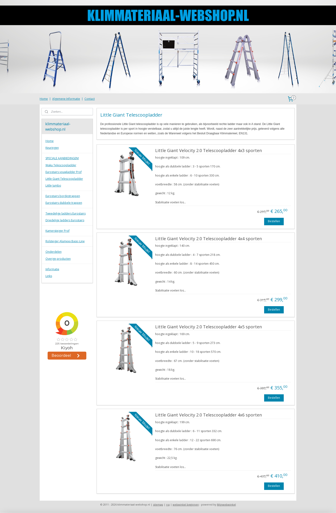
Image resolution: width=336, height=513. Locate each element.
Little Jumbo (53, 185)
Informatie (52, 269)
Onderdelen (54, 252)
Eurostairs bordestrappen (63, 196)
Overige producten (58, 259)
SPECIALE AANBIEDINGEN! (62, 158)
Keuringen (52, 148)
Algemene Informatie (66, 99)
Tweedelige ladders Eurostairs (66, 213)
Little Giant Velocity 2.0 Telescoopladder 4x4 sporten (208, 238)
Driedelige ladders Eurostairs (65, 220)
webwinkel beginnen (186, 504)
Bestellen (274, 221)
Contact (89, 99)
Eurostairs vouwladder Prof (64, 172)
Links (49, 276)
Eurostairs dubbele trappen (64, 203)
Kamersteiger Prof (58, 231)
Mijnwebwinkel (226, 504)
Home (44, 99)
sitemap (158, 504)
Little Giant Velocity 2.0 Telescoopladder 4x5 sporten (208, 326)
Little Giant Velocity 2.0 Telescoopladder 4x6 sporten (208, 415)
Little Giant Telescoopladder (64, 179)
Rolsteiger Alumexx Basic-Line (65, 241)
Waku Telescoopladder (61, 165)
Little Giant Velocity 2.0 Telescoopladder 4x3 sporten (208, 150)
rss (168, 504)
